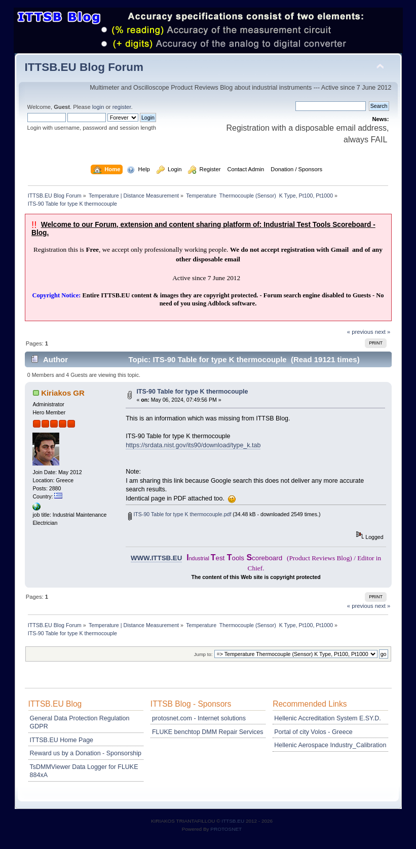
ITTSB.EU (233, 821)
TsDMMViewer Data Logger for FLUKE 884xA (84, 771)
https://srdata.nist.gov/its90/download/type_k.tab (193, 445)
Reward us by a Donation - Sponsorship (85, 753)
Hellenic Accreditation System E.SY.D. (327, 718)
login (98, 107)
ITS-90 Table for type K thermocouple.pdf (179, 514)
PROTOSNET (226, 829)
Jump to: (203, 654)
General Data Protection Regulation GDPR (80, 722)
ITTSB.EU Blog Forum (84, 67)
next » (383, 332)
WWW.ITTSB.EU (156, 558)
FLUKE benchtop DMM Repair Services (207, 732)
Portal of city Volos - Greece (313, 732)
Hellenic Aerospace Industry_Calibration (330, 745)
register (121, 107)
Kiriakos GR (63, 393)
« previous (360, 332)
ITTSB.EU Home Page (61, 740)
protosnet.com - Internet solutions (199, 718)
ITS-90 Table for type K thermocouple (192, 391)
